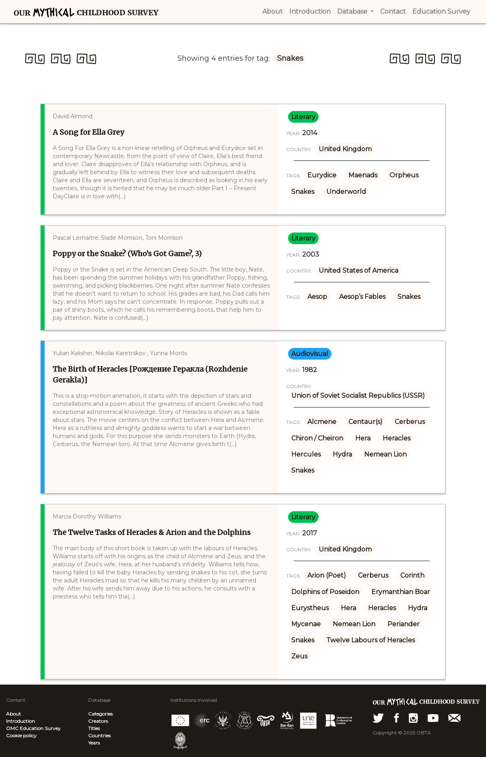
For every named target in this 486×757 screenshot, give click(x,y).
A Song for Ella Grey (88, 132)
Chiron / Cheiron (317, 438)
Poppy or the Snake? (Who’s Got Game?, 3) (127, 253)
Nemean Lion (385, 454)
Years (94, 743)
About (13, 714)
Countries (99, 735)
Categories (100, 714)
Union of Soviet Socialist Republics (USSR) (358, 395)
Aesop (317, 296)
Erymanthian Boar (400, 592)
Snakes (302, 191)
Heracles (396, 438)
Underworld (346, 191)
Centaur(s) (365, 422)
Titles (94, 728)
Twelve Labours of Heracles (370, 640)
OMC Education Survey (33, 728)
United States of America (358, 270)
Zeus (299, 656)
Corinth (412, 575)
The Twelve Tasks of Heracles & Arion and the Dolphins (152, 532)
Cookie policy (21, 735)
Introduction (20, 721)
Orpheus (403, 175)
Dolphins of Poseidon (325, 592)
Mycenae (306, 624)
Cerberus (410, 422)
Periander (403, 624)
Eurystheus (310, 608)
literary (303, 117)
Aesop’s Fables (362, 296)
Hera (363, 438)
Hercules (306, 454)
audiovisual (309, 354)
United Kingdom (345, 149)
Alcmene (321, 422)
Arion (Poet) (326, 575)
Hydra (342, 454)
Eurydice (321, 175)
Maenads (362, 175)
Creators (98, 721)
